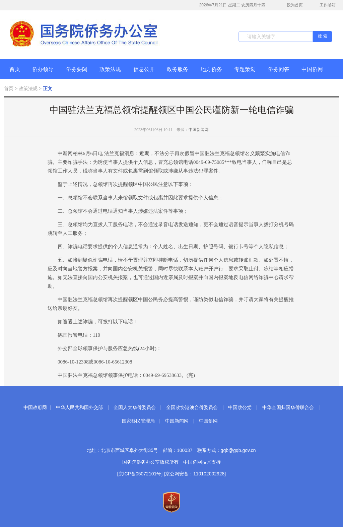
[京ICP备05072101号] (139, 473)
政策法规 (110, 69)
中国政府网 (35, 407)
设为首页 (291, 5)
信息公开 (144, 69)
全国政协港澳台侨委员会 (192, 407)
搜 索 (322, 36)
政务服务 (177, 69)
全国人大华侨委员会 (135, 407)
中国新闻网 (199, 129)
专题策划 (245, 69)
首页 (14, 69)
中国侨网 (312, 69)
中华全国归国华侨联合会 (288, 407)
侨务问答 (278, 69)
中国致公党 (240, 407)
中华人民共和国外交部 (79, 407)
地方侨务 (211, 69)
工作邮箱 (324, 6)
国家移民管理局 (138, 420)
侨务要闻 (76, 69)
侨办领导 (43, 69)
